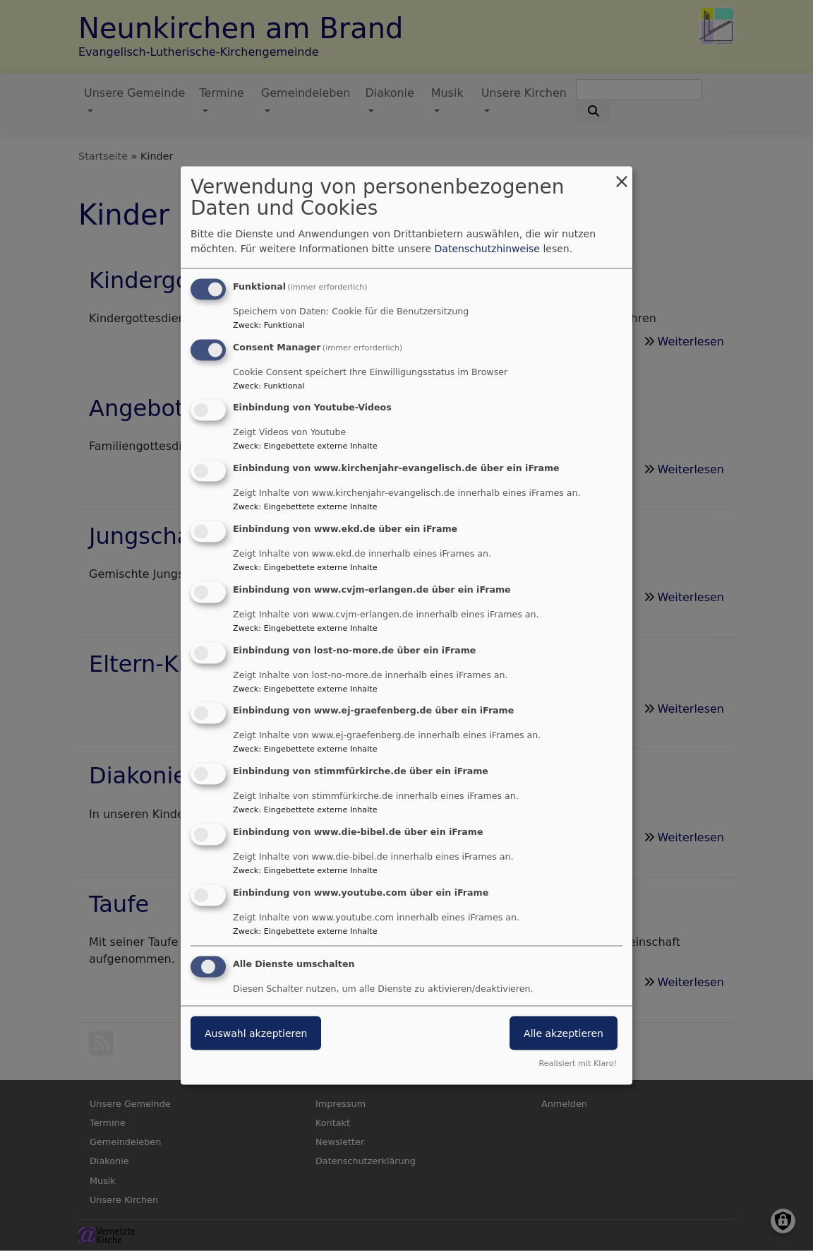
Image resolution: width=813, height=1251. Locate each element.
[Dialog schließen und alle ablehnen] (621, 175)
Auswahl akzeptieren (256, 1032)
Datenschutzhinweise (487, 248)
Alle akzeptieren (563, 1032)
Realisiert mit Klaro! (577, 1063)
